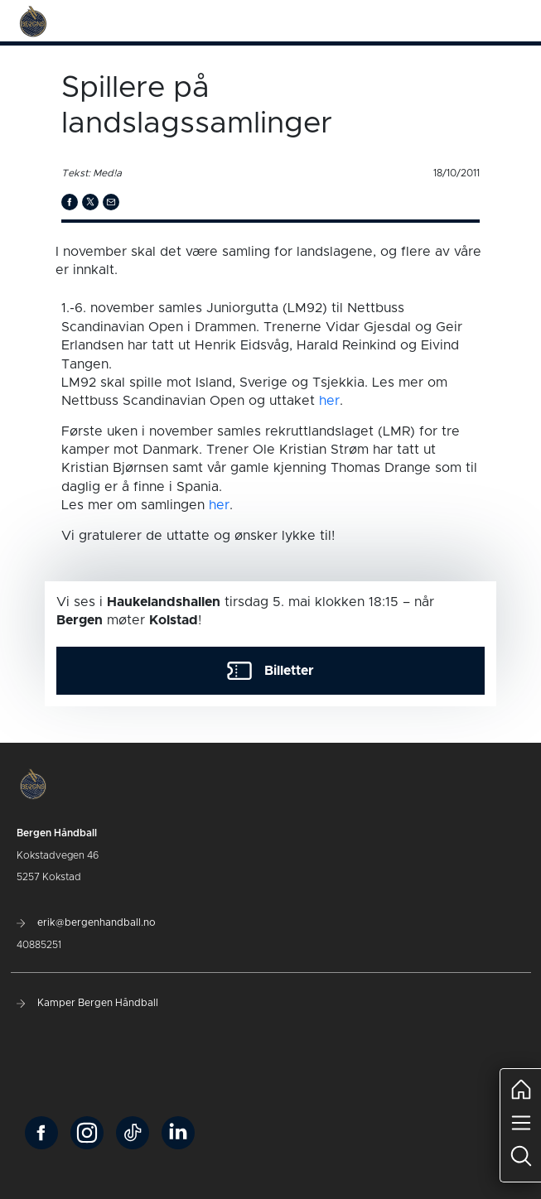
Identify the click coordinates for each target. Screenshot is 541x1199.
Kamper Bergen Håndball (87, 1003)
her (329, 400)
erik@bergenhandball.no (86, 922)
